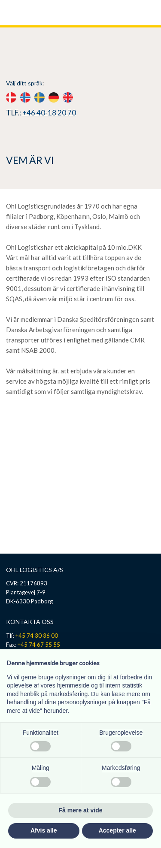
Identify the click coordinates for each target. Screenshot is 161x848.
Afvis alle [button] (43, 830)
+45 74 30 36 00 (36, 635)
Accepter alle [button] (117, 830)
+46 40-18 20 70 (49, 112)
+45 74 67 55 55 (39, 644)
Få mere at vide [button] (81, 810)
